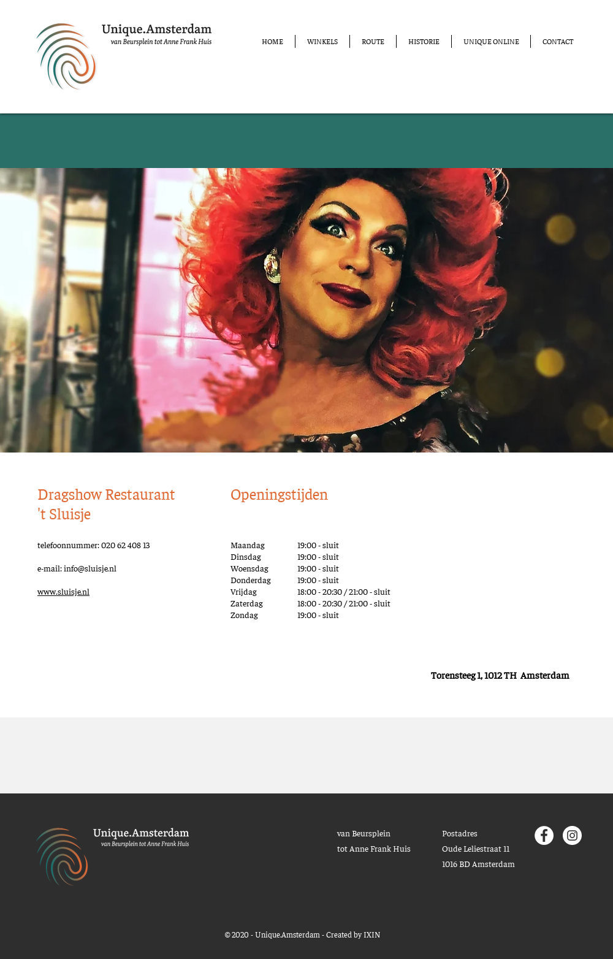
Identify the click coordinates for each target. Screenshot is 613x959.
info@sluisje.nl (90, 567)
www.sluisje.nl (63, 591)
